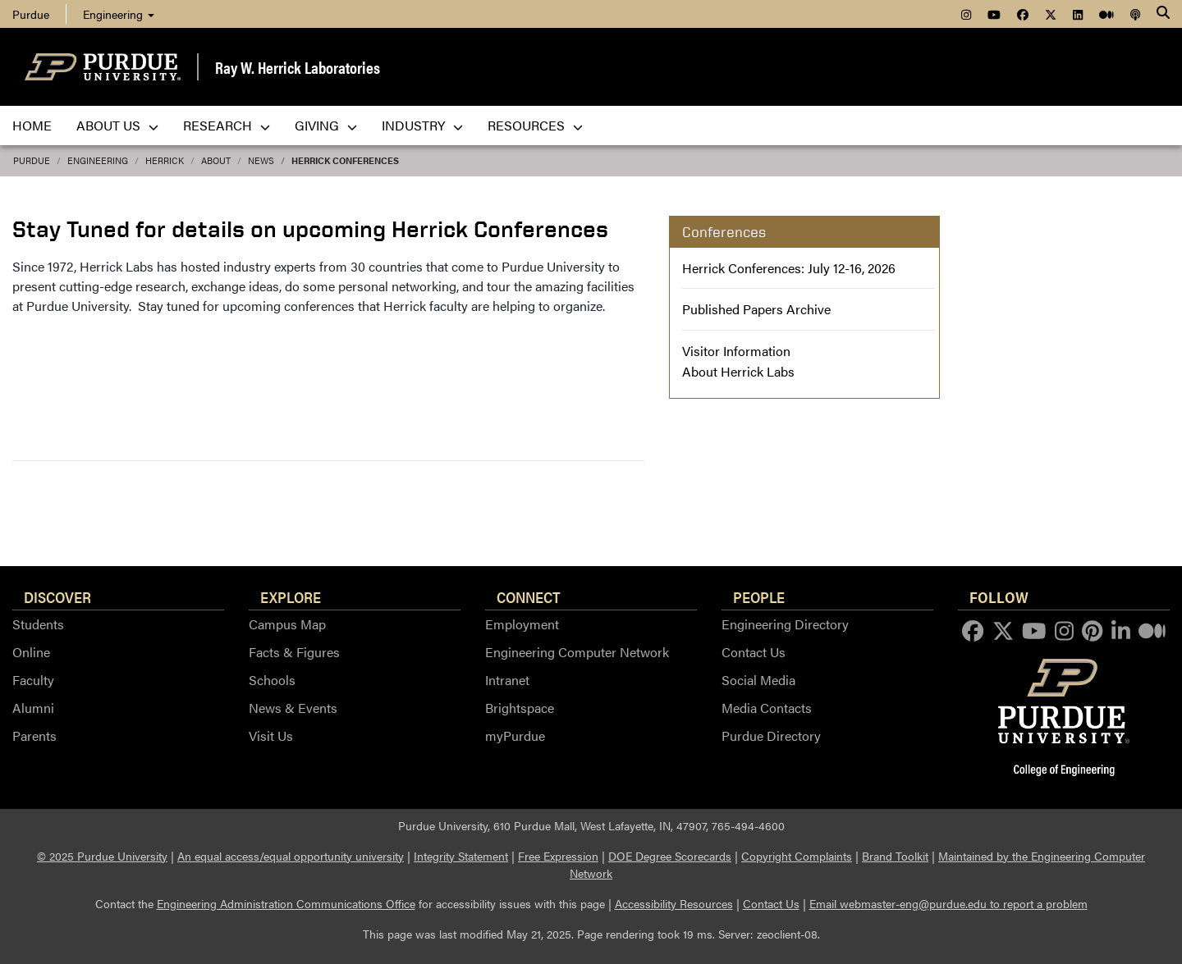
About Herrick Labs (738, 371)
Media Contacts (767, 707)
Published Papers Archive (756, 308)
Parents (34, 735)
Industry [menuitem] (422, 125)
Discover (57, 596)
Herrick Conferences (345, 160)
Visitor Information (736, 350)
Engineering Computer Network (577, 651)
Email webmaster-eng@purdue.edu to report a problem (948, 903)
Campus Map (287, 623)
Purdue (30, 14)
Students (38, 623)
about (216, 160)
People (759, 596)
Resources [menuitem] (535, 125)
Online (31, 651)
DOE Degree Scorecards (669, 855)
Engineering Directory (785, 623)
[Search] (1163, 14)
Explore (290, 596)
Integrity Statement (461, 855)
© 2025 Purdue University (102, 855)
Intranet (507, 679)
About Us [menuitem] (117, 125)
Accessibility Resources (674, 903)
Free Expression (558, 855)
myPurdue (515, 735)
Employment (522, 623)
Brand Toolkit (895, 855)
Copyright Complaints (796, 855)
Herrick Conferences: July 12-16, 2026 (789, 267)
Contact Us (754, 651)
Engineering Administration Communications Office (286, 903)
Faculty (33, 679)
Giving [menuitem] (326, 125)
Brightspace (519, 707)
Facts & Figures (294, 651)
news (261, 160)
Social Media (758, 679)
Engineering (118, 14)
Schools (272, 679)
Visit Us (271, 735)
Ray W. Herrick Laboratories (297, 67)
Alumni (33, 707)
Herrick (164, 160)
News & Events (293, 707)
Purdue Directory (771, 735)
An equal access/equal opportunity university (290, 855)
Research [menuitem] (226, 125)
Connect (529, 596)
